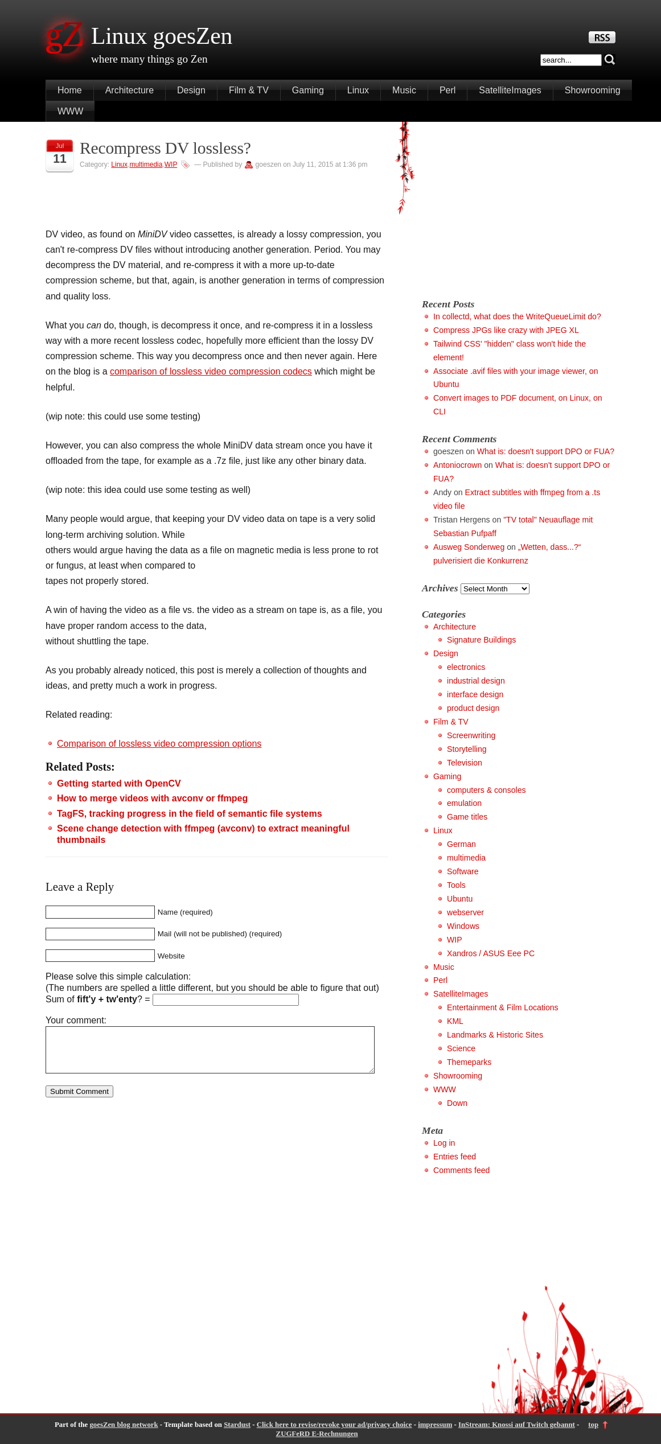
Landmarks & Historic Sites (495, 1034)
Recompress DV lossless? (165, 148)
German (461, 844)
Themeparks (469, 1062)
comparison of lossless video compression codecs (211, 371)
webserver (465, 912)
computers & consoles (486, 790)
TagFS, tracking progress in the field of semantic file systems (189, 813)
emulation (464, 803)
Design (191, 90)
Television (464, 762)
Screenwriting (471, 735)
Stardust (237, 1425)
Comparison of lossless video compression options (159, 743)
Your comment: (76, 1020)
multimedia (145, 164)
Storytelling (467, 749)
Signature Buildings (481, 639)
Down (457, 1103)
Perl (447, 90)
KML (455, 1021)
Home (70, 90)
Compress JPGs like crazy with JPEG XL (506, 330)
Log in (444, 1142)
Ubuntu (460, 898)
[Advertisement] (517, 207)
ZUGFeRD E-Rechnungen (317, 1434)
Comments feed (461, 1170)
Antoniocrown (457, 465)
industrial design (476, 680)
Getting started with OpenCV (119, 783)
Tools (456, 885)
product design (473, 708)
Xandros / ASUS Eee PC (491, 953)
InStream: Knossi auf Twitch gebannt (516, 1425)
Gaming (308, 90)
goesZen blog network (123, 1425)
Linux (358, 90)
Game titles (467, 816)
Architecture (129, 90)
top (593, 1425)
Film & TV (249, 90)
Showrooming (593, 90)
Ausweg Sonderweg (468, 547)
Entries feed (454, 1156)
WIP (171, 164)
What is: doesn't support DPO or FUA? (545, 451)
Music (404, 90)
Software (463, 871)
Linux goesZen (161, 36)
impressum (435, 1425)
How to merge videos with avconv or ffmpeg (152, 798)
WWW (70, 111)
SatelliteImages (510, 90)
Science (461, 1048)
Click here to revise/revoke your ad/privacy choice (334, 1425)
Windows (463, 926)
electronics (466, 667)
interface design (475, 694)
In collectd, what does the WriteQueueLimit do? (517, 316)
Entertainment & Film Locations (503, 1007)
